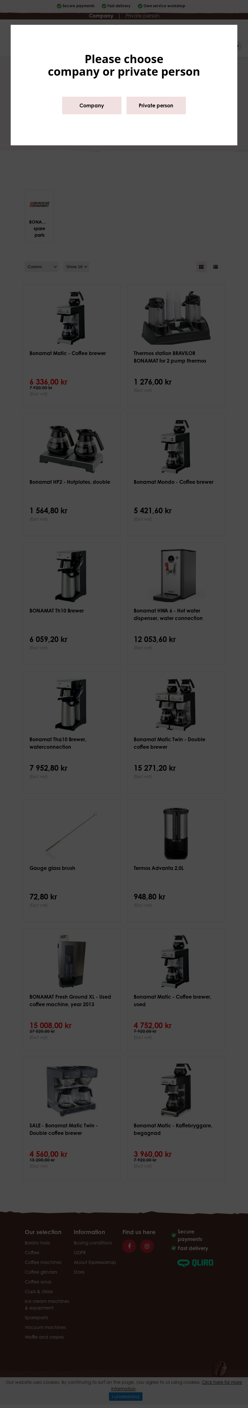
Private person (156, 105)
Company (91, 105)
